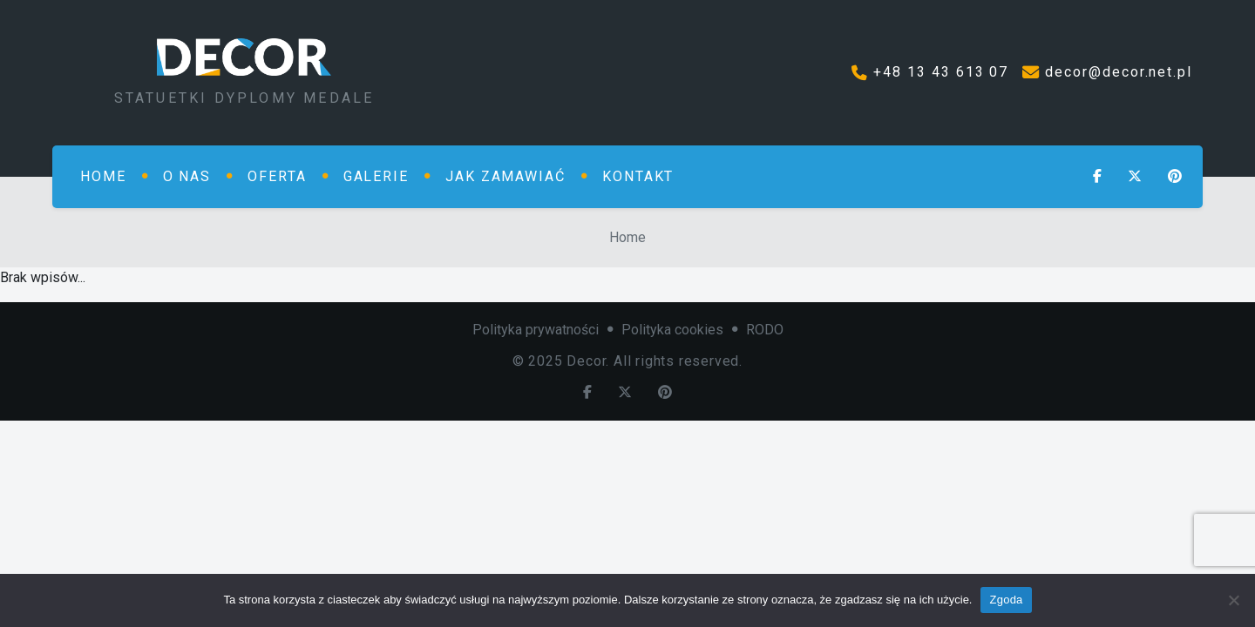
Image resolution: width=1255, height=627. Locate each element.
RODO (765, 329)
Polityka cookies (672, 329)
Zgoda (1005, 599)
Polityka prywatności (535, 329)
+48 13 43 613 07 (940, 72)
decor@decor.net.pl (1118, 72)
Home (627, 237)
